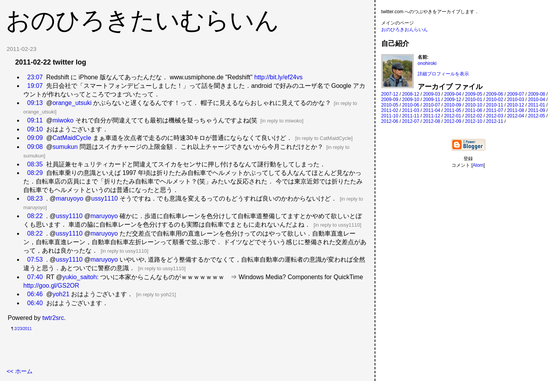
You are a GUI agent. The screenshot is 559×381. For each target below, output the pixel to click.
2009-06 (494, 94)
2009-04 (452, 94)
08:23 (35, 198)
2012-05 (536, 116)
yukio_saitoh (79, 277)
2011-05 (452, 110)
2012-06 (389, 121)
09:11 (35, 120)
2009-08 (536, 94)
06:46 (35, 294)
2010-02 (494, 99)
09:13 (35, 103)
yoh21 (60, 294)
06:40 (35, 303)
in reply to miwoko (282, 121)
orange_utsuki (72, 103)
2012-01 (452, 116)
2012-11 (494, 121)
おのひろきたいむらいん (142, 20)
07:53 (35, 259)
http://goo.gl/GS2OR (51, 285)
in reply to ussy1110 (337, 225)
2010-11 (494, 105)
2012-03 (494, 116)
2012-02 (473, 116)
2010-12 (515, 105)
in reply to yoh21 (155, 294)
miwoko (62, 120)
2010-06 (410, 105)
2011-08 (515, 110)
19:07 (35, 85)
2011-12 (431, 116)
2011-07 (494, 110)
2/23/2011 (23, 329)
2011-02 (389, 110)
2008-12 (410, 94)
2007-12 (389, 94)
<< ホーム (20, 371)
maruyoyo (69, 198)
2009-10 (410, 99)
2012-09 (452, 121)
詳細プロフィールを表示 (443, 74)
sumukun (65, 146)
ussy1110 (104, 198)
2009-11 (431, 99)
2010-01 (473, 99)
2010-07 (431, 105)
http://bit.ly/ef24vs (278, 77)
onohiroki (427, 63)
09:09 (35, 138)
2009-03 (431, 94)
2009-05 (473, 94)
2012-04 (515, 116)
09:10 (35, 129)
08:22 (35, 216)
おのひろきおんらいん (404, 29)
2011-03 (410, 110)
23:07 (35, 77)
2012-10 (473, 121)
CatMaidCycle (71, 138)
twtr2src (53, 318)
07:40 (35, 277)
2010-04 (536, 99)
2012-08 (431, 121)
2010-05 (389, 105)
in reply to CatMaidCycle (324, 138)
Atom (478, 165)
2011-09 (536, 110)
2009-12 (452, 99)
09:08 (35, 146)
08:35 (35, 164)
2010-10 (473, 105)
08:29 (35, 173)
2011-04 (431, 110)
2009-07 (515, 94)
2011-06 (473, 110)
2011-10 (389, 116)
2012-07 (410, 121)
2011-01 (536, 105)
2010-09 (452, 105)
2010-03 (515, 99)
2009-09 (389, 99)
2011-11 (410, 116)
